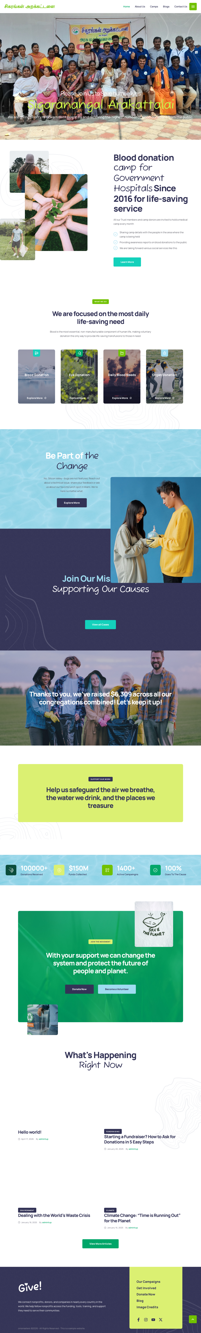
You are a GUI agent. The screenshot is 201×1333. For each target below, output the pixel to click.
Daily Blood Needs (122, 375)
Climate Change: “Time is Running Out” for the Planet (142, 1218)
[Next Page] (100, 1243)
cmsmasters (24, 1328)
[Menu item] (126, 7)
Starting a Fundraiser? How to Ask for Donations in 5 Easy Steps (140, 1139)
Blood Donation (36, 375)
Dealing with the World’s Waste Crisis (54, 1215)
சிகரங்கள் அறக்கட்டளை (29, 6)
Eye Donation (79, 375)
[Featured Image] (57, 1104)
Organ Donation (164, 375)
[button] (193, 6)
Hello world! (29, 1132)
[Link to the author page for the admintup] (43, 1139)
